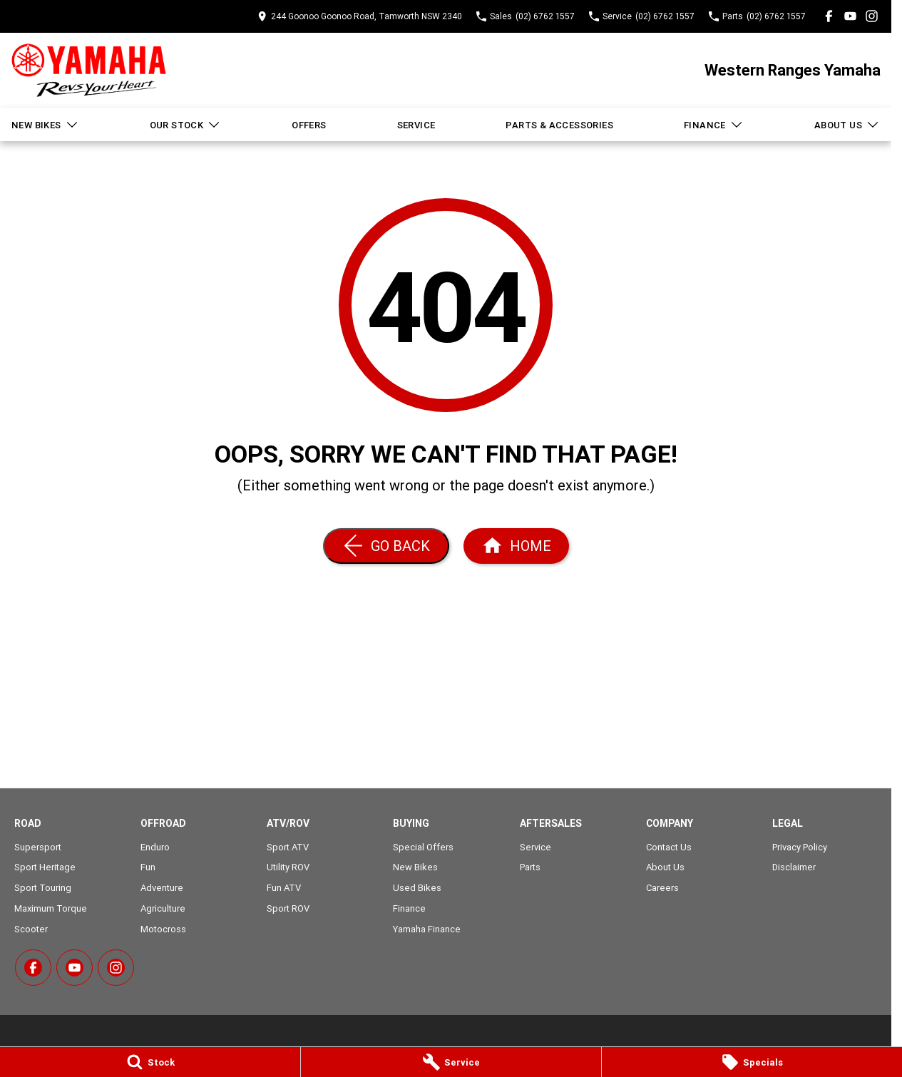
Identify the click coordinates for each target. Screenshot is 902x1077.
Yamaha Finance (427, 929)
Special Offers (423, 847)
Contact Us (669, 847)
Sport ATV (288, 847)
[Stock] (150, 1062)
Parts (530, 867)
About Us (847, 125)
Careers (662, 888)
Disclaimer (794, 867)
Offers (309, 125)
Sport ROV (288, 908)
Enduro (155, 847)
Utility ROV (288, 867)
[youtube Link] (850, 16)
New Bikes (45, 125)
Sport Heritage (45, 867)
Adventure (161, 888)
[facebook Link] (829, 16)
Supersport (37, 847)
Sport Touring (42, 888)
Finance (714, 125)
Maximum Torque (50, 908)
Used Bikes (417, 888)
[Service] (451, 1062)
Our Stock (186, 125)
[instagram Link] (872, 16)
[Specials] (752, 1062)
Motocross (163, 929)
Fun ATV (284, 888)
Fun (147, 867)
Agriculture (162, 908)
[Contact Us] (359, 16)
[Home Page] (89, 70)
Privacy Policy (799, 847)
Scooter (31, 929)
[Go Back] (386, 546)
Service (416, 125)
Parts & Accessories (559, 125)
